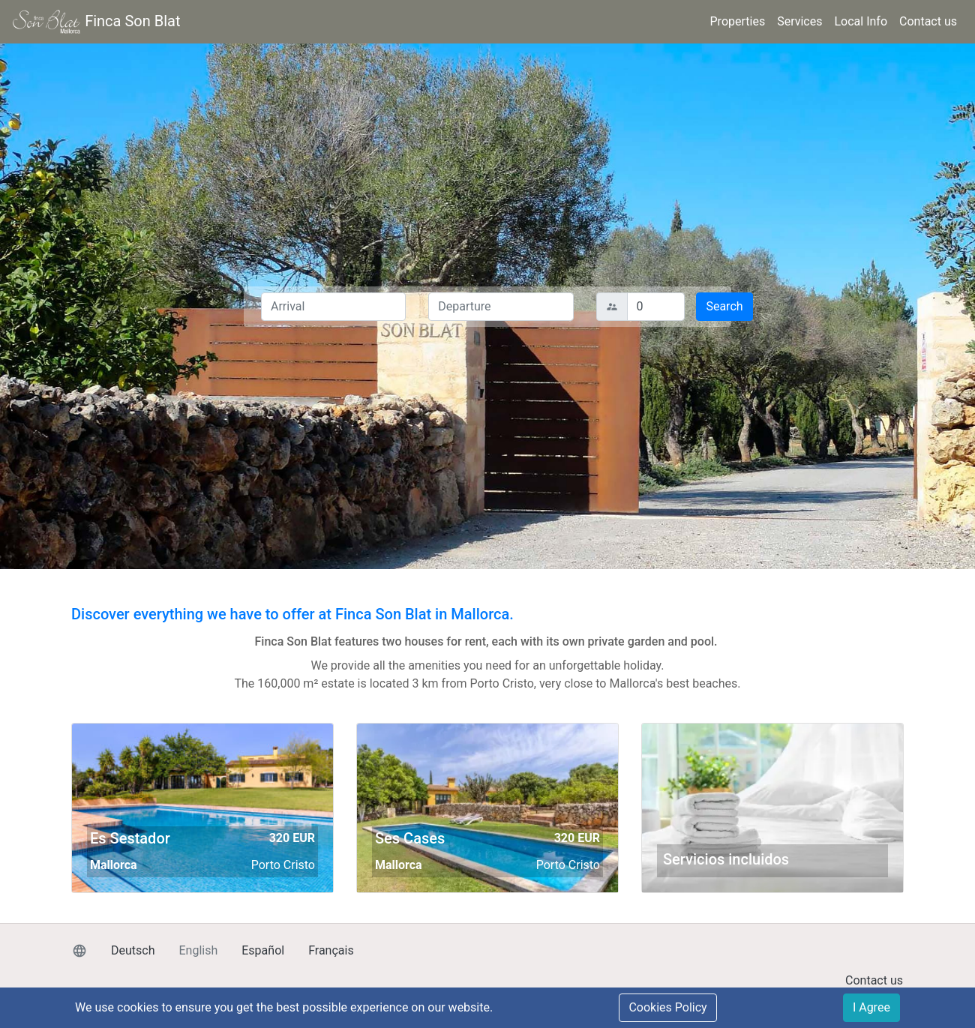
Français (331, 950)
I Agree (871, 1007)
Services (799, 21)
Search (724, 306)
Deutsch (132, 950)
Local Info (860, 21)
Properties (738, 21)
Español (263, 950)
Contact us (928, 21)
